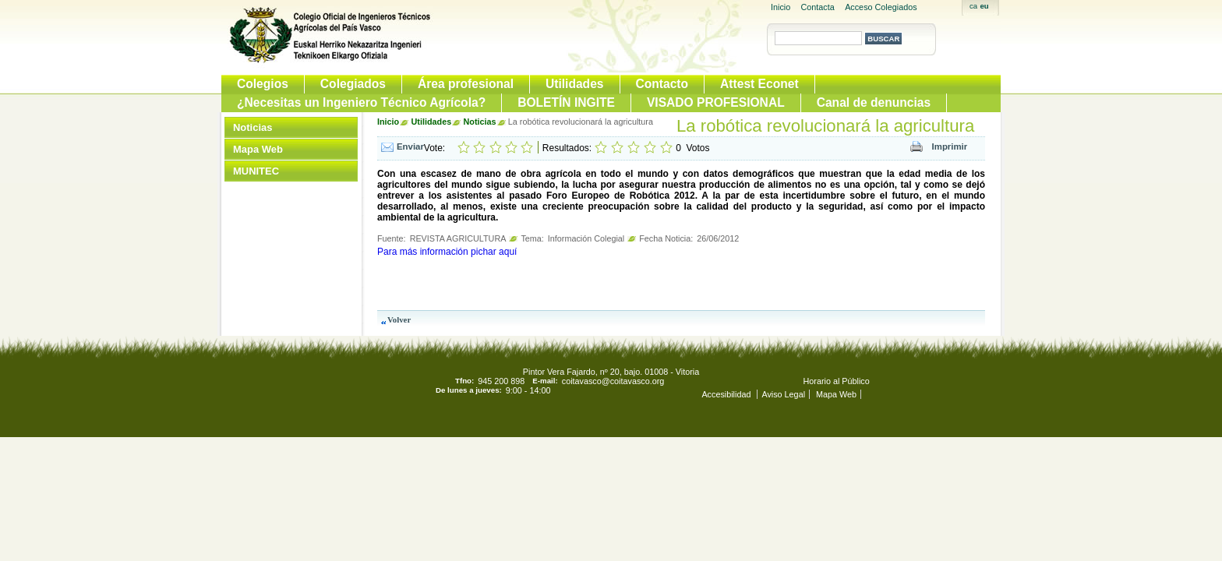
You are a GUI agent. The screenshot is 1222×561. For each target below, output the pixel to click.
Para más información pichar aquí (447, 251)
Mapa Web (258, 149)
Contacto (662, 83)
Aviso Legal (783, 394)
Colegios (262, 83)
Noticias (252, 127)
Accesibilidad (727, 394)
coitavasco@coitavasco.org (613, 381)
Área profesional (466, 83)
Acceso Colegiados (880, 7)
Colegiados (353, 83)
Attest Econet (759, 83)
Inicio (780, 7)
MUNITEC (256, 171)
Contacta (818, 7)
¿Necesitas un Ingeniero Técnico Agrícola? (361, 102)
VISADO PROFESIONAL (716, 102)
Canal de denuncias (874, 102)
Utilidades (575, 83)
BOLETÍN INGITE (566, 102)
